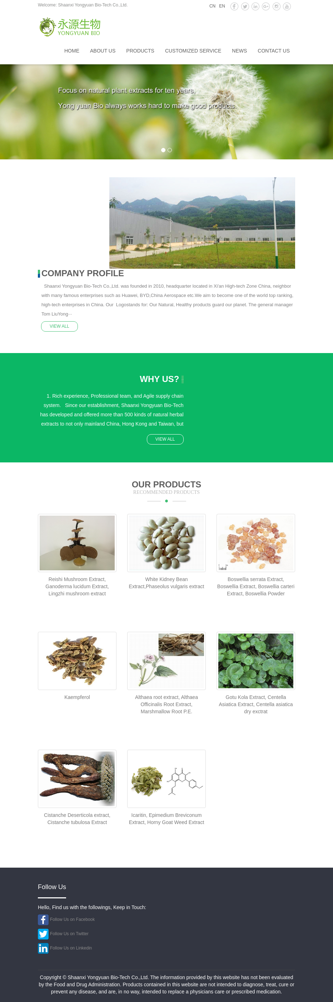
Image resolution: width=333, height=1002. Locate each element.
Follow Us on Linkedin (71, 947)
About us (102, 51)
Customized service (193, 51)
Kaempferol (77, 697)
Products (140, 51)
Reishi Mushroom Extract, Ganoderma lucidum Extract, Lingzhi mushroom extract (77, 586)
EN (222, 6)
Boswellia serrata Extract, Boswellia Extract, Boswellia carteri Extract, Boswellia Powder (255, 586)
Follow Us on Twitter (69, 933)
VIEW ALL (60, 325)
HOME (71, 51)
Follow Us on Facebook (72, 919)
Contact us (274, 51)
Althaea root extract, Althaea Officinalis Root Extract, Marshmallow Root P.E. (166, 704)
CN (212, 6)
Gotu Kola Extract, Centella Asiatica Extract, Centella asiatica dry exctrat (256, 704)
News (239, 51)
